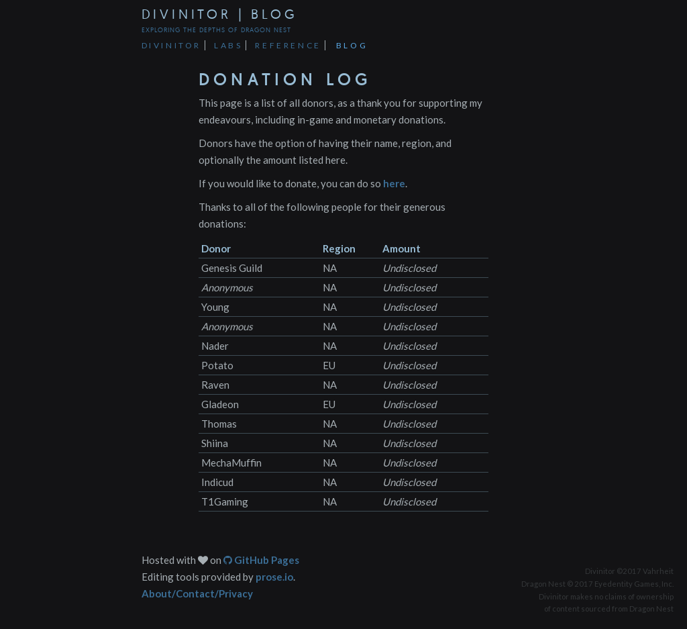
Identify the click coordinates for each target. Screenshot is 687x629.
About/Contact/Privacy (197, 593)
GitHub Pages (261, 560)
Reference (288, 45)
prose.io (274, 577)
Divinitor (171, 45)
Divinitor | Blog (220, 13)
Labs (228, 45)
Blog (352, 45)
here (394, 183)
